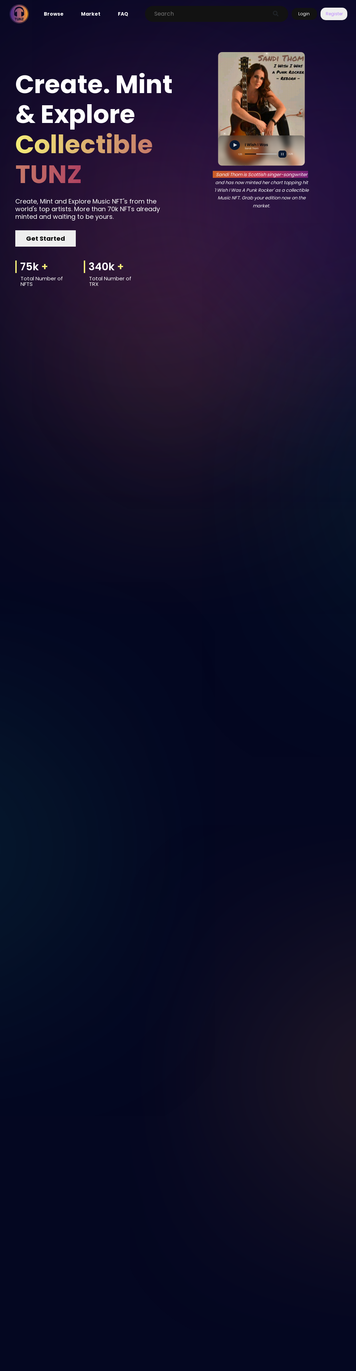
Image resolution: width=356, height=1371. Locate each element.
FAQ (123, 13)
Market (90, 13)
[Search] (209, 13)
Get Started (45, 238)
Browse (54, 13)
